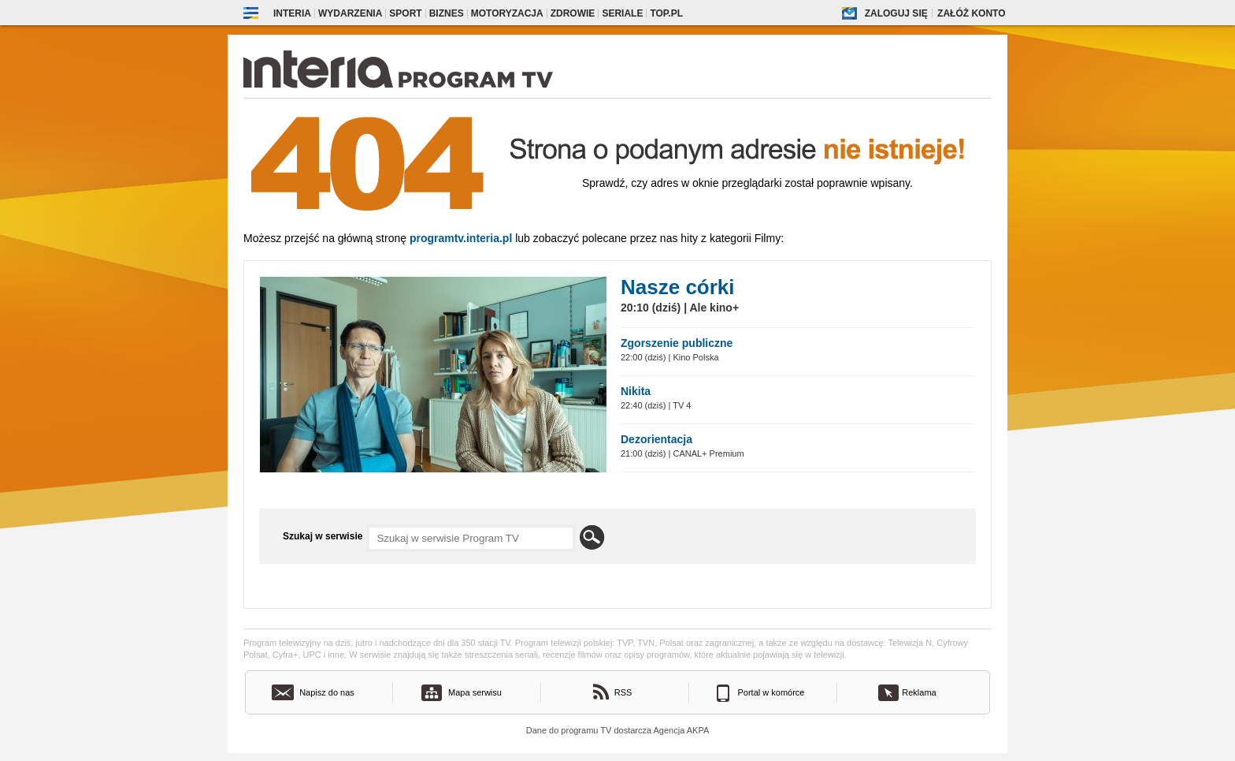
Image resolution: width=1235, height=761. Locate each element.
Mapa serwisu (475, 692)
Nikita (636, 391)
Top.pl (666, 13)
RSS (623, 692)
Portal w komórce (771, 692)
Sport (405, 13)
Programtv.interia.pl (461, 238)
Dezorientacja (656, 439)
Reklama (919, 692)
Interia (292, 13)
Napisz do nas (326, 692)
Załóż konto (971, 13)
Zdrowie (573, 13)
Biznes (446, 13)
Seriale (622, 13)
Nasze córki (678, 287)
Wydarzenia (350, 13)
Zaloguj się (896, 13)
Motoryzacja (507, 13)
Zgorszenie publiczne (676, 343)
